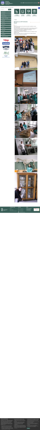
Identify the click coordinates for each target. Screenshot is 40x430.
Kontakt (3, 32)
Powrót (15, 19)
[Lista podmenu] (10, 14)
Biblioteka (3, 20)
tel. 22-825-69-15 (20, 208)
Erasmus (3, 26)
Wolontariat (3, 28)
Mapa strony (35, 2)
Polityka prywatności (5, 36)
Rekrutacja (3, 30)
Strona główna (2, 7)
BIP (11, 208)
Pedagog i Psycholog (5, 18)
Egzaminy (3, 22)
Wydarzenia (3, 24)
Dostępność (3, 34)
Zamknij (28, 428)
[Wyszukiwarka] (4, 9)
